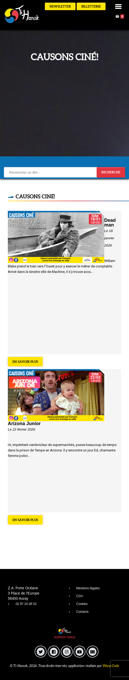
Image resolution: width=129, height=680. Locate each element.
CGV (79, 596)
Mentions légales (88, 588)
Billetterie (91, 6)
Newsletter (60, 6)
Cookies (82, 604)
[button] (118, 6)
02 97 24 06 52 (26, 604)
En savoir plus (25, 361)
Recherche (110, 172)
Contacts (82, 612)
